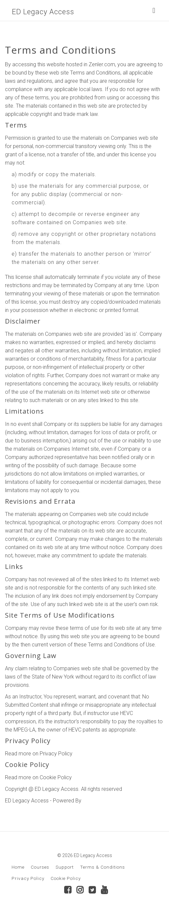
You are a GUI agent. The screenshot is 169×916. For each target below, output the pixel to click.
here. (79, 753)
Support (65, 867)
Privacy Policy (28, 878)
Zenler (90, 800)
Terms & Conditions (102, 867)
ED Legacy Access (43, 12)
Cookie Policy (66, 878)
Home (18, 867)
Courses (40, 867)
